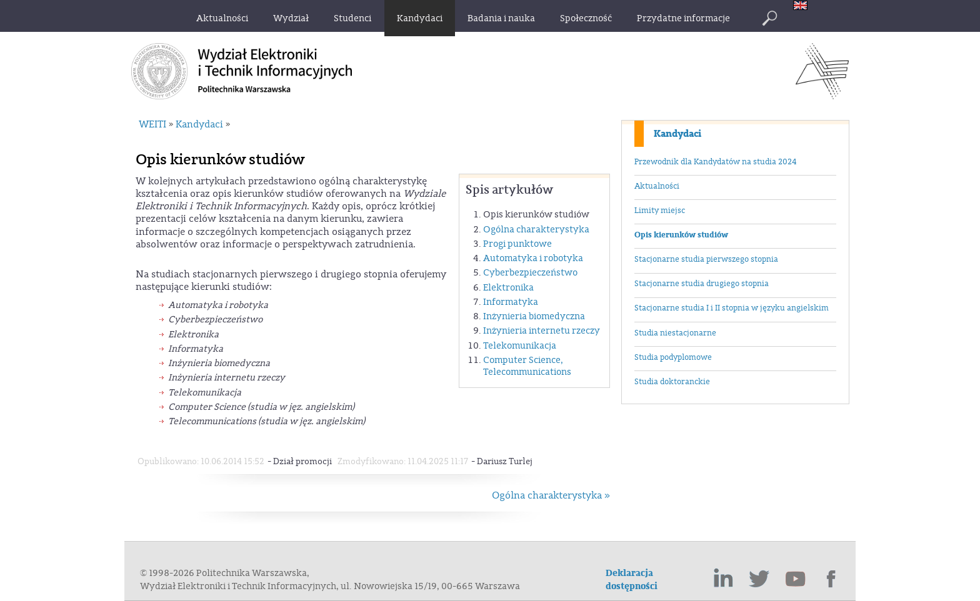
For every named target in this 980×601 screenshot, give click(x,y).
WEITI (152, 124)
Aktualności (656, 186)
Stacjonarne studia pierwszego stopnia (706, 259)
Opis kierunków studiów (681, 235)
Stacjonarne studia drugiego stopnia (701, 284)
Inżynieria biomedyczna (534, 316)
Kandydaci (677, 134)
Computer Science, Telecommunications (527, 366)
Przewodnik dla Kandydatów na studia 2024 (715, 162)
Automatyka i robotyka (533, 258)
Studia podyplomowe (673, 357)
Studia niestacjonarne (675, 333)
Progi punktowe (517, 244)
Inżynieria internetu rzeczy (541, 331)
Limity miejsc (659, 211)
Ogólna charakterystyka (536, 230)
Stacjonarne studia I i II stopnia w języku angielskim (731, 308)
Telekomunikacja (519, 346)
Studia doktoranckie (672, 382)
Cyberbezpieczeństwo (530, 273)
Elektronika (508, 288)
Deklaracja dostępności (632, 580)
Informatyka (510, 302)
